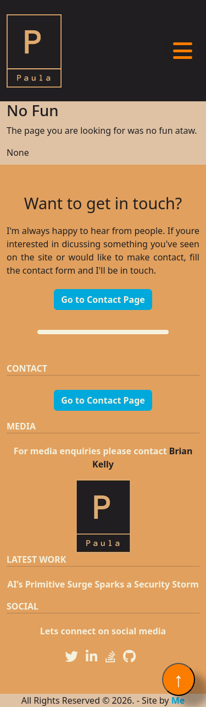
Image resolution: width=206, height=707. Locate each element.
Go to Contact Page (103, 299)
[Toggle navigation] (182, 50)
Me (178, 700)
